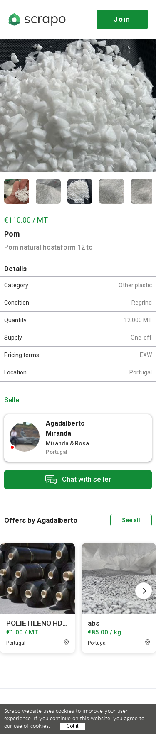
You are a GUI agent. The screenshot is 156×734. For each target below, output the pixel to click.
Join (122, 19)
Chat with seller (78, 479)
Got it (73, 726)
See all (131, 520)
